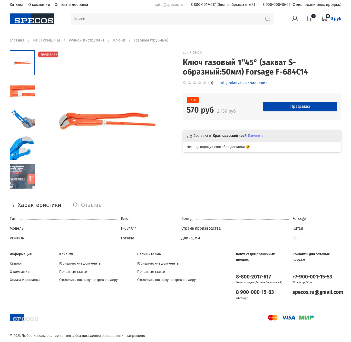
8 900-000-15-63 (255, 292)
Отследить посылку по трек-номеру (88, 280)
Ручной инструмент (86, 40)
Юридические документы (80, 263)
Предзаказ (300, 106)
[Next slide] (22, 183)
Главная (17, 40)
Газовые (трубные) (151, 40)
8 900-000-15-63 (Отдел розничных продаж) (302, 4)
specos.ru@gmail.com (317, 292)
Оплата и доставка (71, 4)
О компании (39, 4)
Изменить (255, 136)
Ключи (119, 40)
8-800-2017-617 (253, 277)
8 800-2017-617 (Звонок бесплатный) (223, 4)
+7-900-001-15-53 (312, 277)
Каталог (17, 4)
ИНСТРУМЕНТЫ (46, 40)
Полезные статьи (73, 272)
